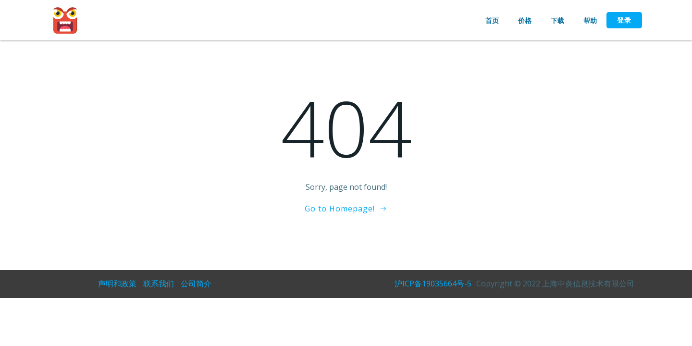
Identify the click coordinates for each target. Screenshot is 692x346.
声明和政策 (117, 283)
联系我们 (158, 283)
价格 (524, 20)
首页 (492, 20)
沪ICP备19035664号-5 (433, 283)
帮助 (590, 20)
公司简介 (196, 283)
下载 (557, 20)
